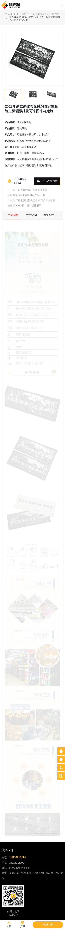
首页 (9, 13)
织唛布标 (41, 14)
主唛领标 (54, 14)
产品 (22, 924)
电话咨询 (48, 924)
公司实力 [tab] (49, 215)
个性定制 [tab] (31, 215)
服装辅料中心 (24, 14)
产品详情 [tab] (13, 215)
